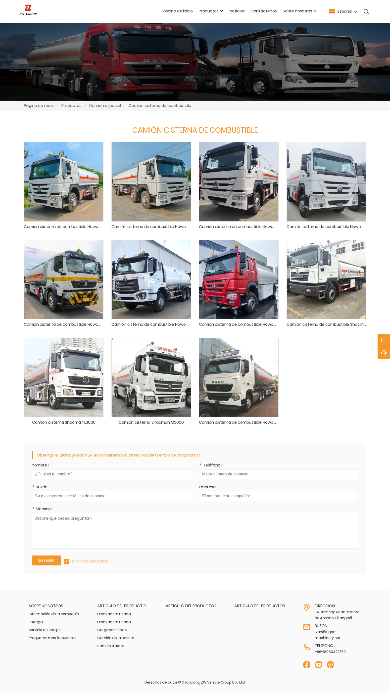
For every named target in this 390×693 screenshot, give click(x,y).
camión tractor (110, 645)
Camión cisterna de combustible (160, 105)
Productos (71, 105)
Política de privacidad (89, 561)
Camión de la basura (115, 637)
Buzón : (40, 487)
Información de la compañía (54, 613)
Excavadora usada (114, 613)
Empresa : (208, 487)
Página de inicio (39, 105)
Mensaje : (42, 509)
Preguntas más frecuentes (52, 637)
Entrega (36, 621)
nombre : (40, 465)
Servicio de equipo (45, 629)
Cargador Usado (112, 629)
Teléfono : (210, 465)
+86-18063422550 (330, 651)
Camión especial (105, 105)
